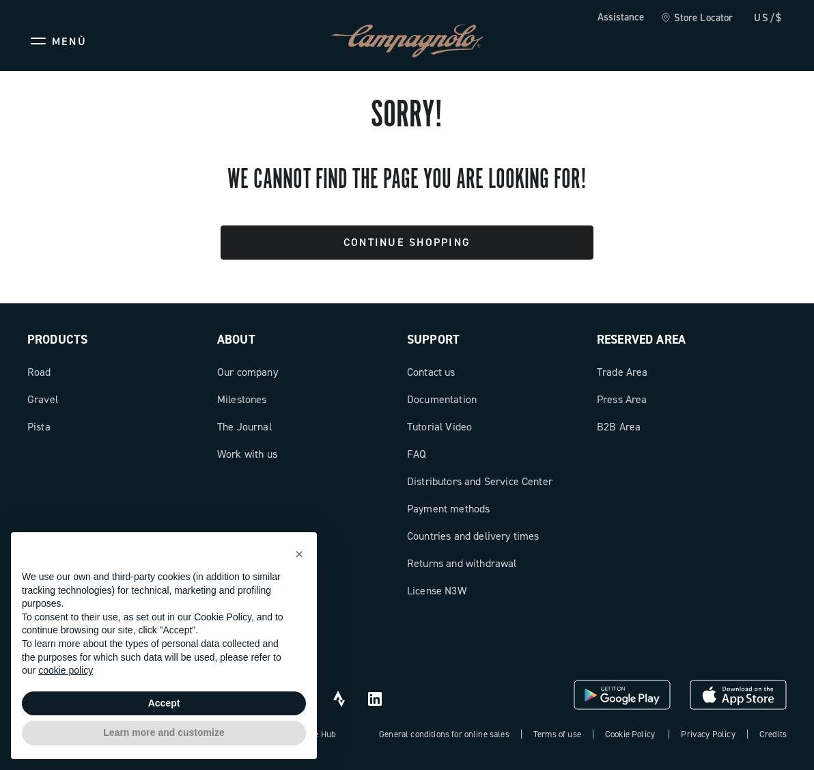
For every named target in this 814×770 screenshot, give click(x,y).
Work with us (247, 454)
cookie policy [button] (65, 670)
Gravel (42, 399)
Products (57, 339)
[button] (299, 554)
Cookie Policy (630, 734)
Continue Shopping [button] (407, 242)
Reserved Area (641, 339)
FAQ (416, 454)
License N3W (436, 590)
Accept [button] (164, 703)
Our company (247, 372)
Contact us (431, 372)
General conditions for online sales (444, 734)
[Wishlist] (710, 41)
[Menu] (57, 41)
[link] (696, 18)
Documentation (442, 399)
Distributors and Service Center (479, 481)
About (236, 339)
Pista (39, 427)
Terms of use (557, 734)
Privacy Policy (708, 734)
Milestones (242, 399)
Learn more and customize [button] (163, 732)
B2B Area (619, 427)
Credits (773, 734)
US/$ (768, 17)
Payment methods (448, 508)
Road (39, 372)
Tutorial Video (439, 427)
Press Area (622, 399)
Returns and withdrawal (462, 563)
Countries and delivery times (473, 536)
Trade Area (622, 372)
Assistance (621, 17)
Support (433, 339)
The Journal (244, 427)
